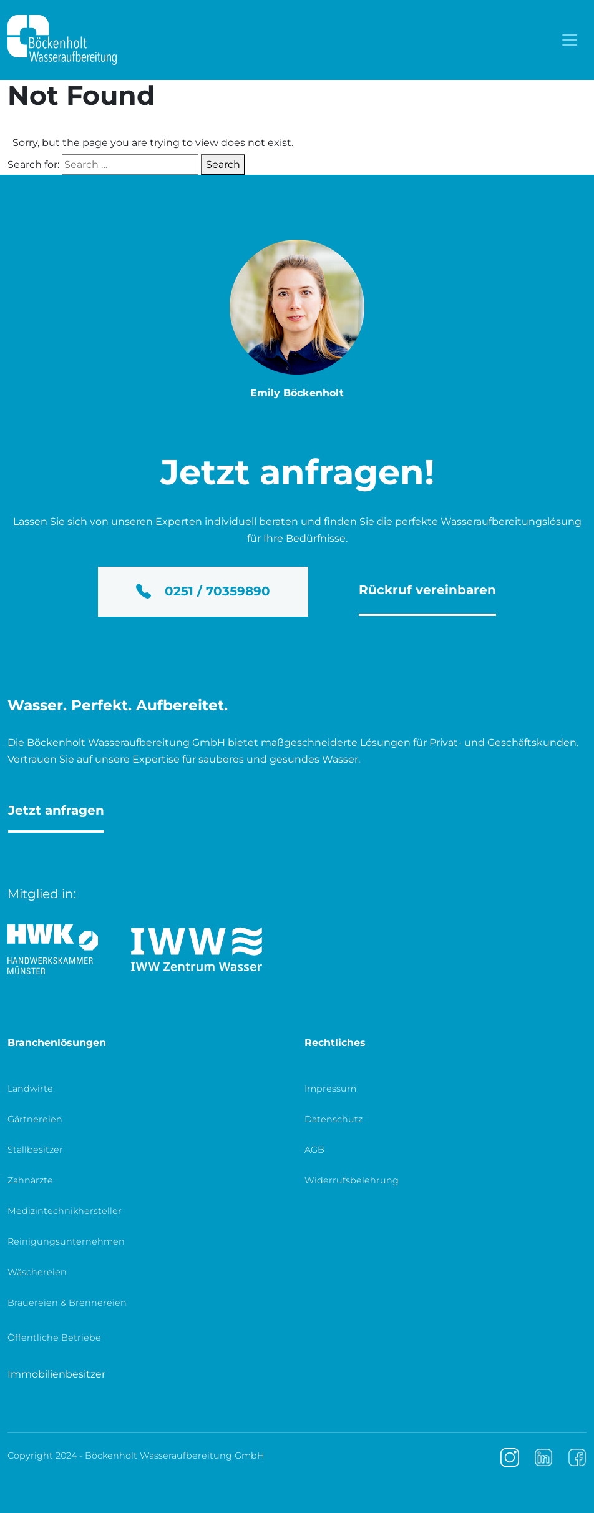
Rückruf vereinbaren (427, 589)
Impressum (330, 1088)
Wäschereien (37, 1272)
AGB (314, 1149)
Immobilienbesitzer (56, 1374)
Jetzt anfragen (56, 810)
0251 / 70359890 (203, 591)
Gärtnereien (34, 1119)
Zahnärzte (30, 1180)
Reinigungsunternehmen (66, 1241)
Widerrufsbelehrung (351, 1180)
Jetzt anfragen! (297, 472)
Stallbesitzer (35, 1149)
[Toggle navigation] (570, 40)
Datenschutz (333, 1119)
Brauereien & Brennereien (67, 1302)
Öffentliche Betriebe (54, 1337)
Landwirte (30, 1088)
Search (223, 164)
